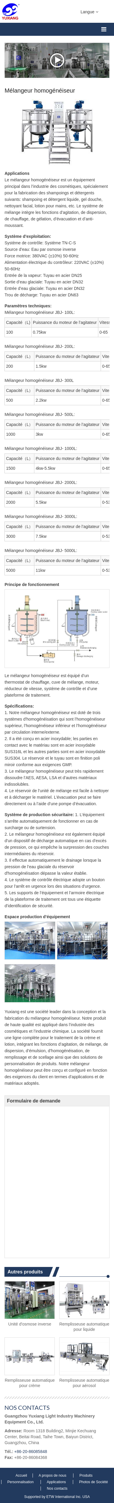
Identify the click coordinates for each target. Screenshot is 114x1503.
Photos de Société (93, 1482)
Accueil (22, 1475)
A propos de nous (53, 1475)
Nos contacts (27, 1407)
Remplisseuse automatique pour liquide (84, 1327)
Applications (57, 1482)
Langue (89, 11)
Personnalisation (21, 1482)
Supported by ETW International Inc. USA (57, 1497)
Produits (85, 1475)
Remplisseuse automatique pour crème (30, 1383)
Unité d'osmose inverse (29, 1324)
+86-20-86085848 (30, 1451)
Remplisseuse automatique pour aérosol (84, 1383)
